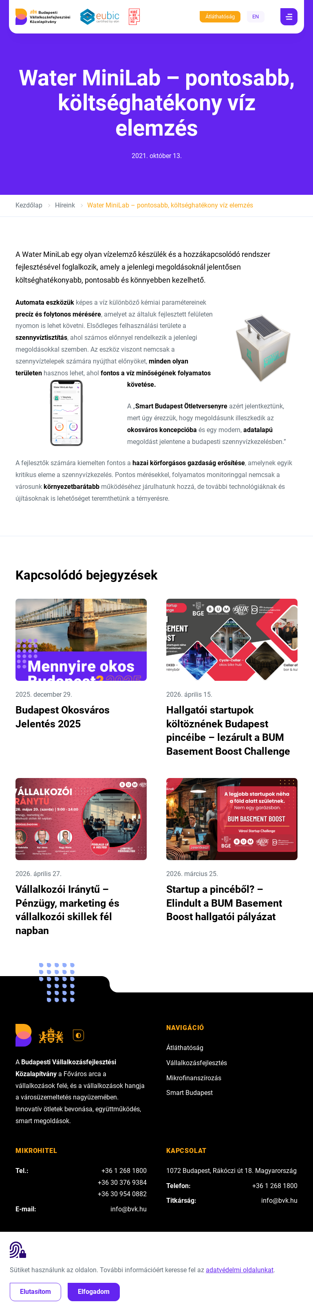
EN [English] (255, 16)
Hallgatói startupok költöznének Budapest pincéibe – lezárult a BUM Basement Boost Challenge (228, 730)
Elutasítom (35, 1291)
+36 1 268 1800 (124, 1171)
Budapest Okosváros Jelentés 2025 (62, 717)
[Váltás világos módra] (78, 1035)
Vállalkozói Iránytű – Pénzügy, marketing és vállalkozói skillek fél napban (67, 909)
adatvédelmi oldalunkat (239, 1270)
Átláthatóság (220, 16)
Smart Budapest (189, 1093)
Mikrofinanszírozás (193, 1078)
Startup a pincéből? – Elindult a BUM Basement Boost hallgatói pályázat (224, 903)
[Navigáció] (289, 16)
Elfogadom (94, 1291)
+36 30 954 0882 (122, 1194)
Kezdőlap (28, 205)
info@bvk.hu (128, 1209)
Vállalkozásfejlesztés (196, 1063)
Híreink (65, 205)
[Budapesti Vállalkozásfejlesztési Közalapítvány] (42, 17)
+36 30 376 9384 (122, 1182)
